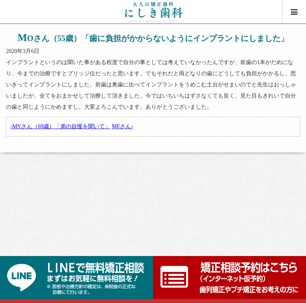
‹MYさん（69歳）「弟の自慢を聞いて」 (60, 126)
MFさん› (122, 126)
